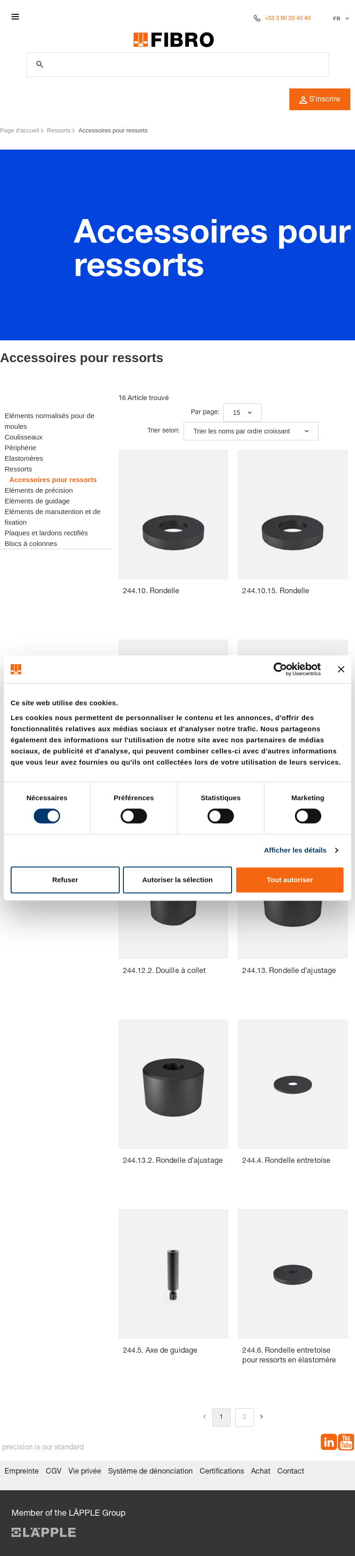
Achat (260, 1472)
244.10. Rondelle (151, 592)
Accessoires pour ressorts (113, 130)
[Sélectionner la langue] (340, 18)
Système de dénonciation (150, 1472)
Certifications (222, 1472)
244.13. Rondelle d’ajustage (289, 971)
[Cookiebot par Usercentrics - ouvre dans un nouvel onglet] (280, 669)
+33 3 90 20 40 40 (288, 18)
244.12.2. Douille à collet (164, 971)
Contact (290, 1472)
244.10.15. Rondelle (275, 592)
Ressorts (59, 130)
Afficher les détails (295, 850)
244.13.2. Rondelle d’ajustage (173, 1161)
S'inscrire (320, 100)
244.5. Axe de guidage (160, 1351)
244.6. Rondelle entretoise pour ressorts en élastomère (289, 1356)
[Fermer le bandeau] (341, 669)
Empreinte (22, 1472)
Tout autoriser (290, 880)
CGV (53, 1472)
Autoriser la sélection (177, 880)
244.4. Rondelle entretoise (286, 1161)
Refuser (65, 880)
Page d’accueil (19, 130)
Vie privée (84, 1472)
